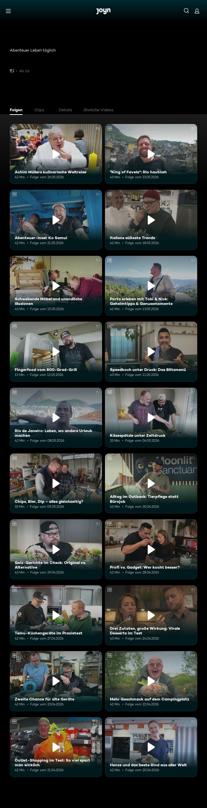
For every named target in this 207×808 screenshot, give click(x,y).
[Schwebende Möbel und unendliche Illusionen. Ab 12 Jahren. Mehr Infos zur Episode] (56, 286)
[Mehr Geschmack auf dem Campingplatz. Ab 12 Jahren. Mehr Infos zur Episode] (151, 681)
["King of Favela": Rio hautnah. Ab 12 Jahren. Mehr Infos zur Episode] (151, 154)
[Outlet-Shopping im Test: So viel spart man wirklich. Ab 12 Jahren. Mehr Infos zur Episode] (56, 747)
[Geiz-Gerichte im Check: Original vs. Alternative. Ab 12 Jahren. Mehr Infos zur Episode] (56, 549)
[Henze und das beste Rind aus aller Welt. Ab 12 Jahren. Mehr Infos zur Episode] (151, 747)
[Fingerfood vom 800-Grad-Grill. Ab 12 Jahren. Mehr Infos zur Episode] (56, 352)
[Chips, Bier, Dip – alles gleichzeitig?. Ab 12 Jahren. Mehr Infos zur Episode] (56, 483)
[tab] (17, 110)
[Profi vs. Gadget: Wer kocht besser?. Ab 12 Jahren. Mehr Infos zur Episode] (151, 549)
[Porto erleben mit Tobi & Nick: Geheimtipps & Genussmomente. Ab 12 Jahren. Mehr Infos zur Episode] (151, 286)
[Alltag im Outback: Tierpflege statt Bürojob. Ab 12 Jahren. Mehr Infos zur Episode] (151, 483)
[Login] (197, 11)
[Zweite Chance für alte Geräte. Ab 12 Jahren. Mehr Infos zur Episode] (56, 681)
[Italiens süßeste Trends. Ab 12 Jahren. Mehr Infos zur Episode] (151, 220)
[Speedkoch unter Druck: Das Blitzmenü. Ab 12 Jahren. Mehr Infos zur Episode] (151, 352)
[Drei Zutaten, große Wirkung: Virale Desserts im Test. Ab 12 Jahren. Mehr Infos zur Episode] (151, 615)
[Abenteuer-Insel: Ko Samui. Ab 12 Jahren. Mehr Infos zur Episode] (56, 220)
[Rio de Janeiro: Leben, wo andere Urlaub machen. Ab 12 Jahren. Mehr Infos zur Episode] (56, 418)
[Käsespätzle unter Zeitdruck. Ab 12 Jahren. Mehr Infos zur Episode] (151, 418)
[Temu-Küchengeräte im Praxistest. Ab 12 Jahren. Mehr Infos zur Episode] (56, 615)
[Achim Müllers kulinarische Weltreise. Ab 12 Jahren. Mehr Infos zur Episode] (56, 154)
